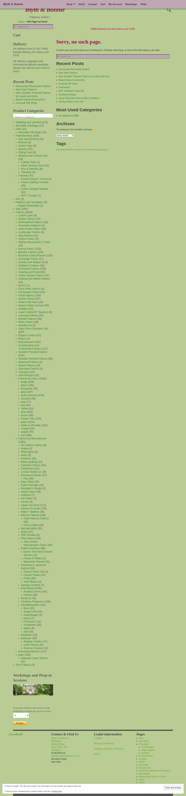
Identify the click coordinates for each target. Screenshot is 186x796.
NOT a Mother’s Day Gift (71, 91)
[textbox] (33, 117)
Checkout (144, 741)
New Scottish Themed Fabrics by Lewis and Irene (84, 76)
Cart (102, 4)
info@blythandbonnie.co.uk (65, 756)
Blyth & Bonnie (45, 9)
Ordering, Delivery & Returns (109, 749)
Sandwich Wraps (67, 94)
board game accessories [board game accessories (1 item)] (64, 149)
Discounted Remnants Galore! (74, 69)
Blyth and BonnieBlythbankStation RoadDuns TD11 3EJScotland (60, 744)
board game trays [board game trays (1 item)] (80, 149)
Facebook (16, 734)
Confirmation (147, 747)
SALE (82, 4)
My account (145, 768)
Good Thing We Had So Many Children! (79, 98)
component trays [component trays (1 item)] (92, 149)
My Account (115, 4)
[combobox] (33, 116)
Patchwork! (64, 87)
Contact (92, 4)
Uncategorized (66, 115)
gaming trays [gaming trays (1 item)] (103, 149)
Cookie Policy (56, 791)
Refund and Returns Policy (152, 776)
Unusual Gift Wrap (68, 83)
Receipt (145, 753)
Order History (148, 750)
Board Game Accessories (72, 80)
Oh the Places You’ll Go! (71, 101)
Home (21, 21)
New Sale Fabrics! (68, 73)
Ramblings (131, 4)
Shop (69, 4)
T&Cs (142, 782)
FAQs (144, 4)
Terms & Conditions (104, 743)
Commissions (146, 756)
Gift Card (143, 765)
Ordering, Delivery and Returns (155, 770)
